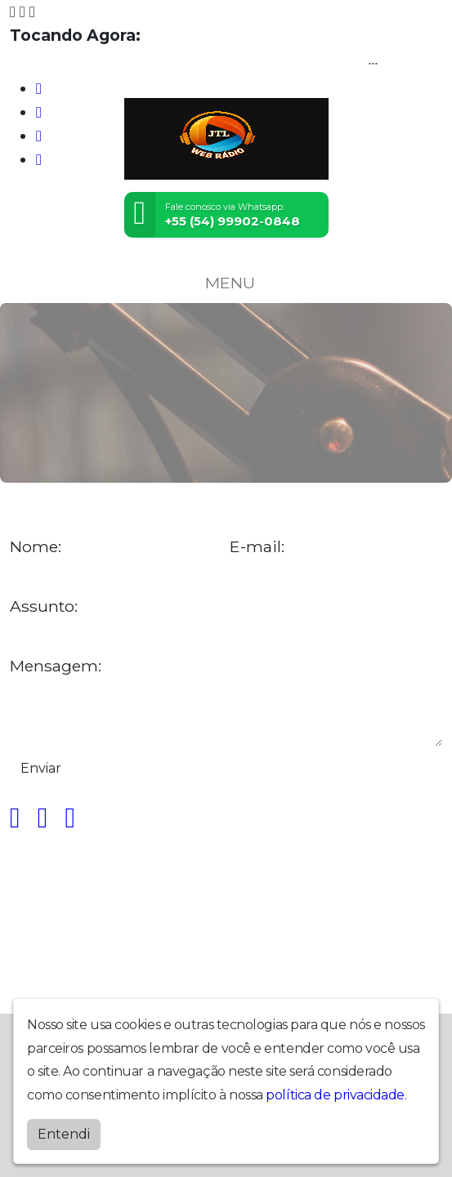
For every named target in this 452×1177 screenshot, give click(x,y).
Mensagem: (55, 666)
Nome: (35, 547)
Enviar (40, 768)
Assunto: (44, 606)
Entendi (64, 1134)
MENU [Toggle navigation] (226, 282)
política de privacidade (335, 1095)
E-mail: (257, 547)
